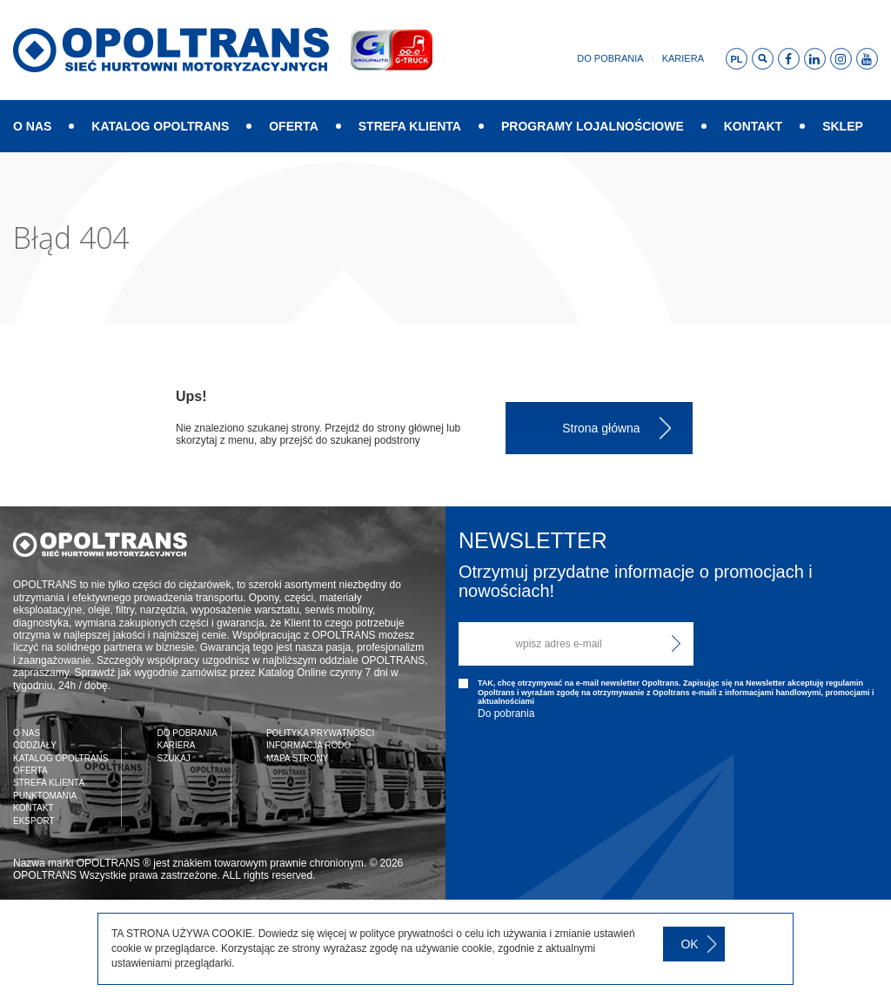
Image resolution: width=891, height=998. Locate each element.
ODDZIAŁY (35, 745)
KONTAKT (753, 126)
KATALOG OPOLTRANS (160, 126)
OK (689, 944)
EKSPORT (34, 821)
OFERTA (293, 126)
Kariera (683, 58)
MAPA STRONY (297, 758)
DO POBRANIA (187, 733)
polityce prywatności (405, 934)
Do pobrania (610, 58)
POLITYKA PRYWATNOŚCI (320, 733)
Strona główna (601, 428)
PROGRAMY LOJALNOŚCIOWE (592, 126)
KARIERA (176, 745)
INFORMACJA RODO (308, 745)
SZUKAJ (173, 758)
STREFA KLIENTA (409, 126)
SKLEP (842, 126)
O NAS (32, 126)
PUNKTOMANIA (45, 795)
